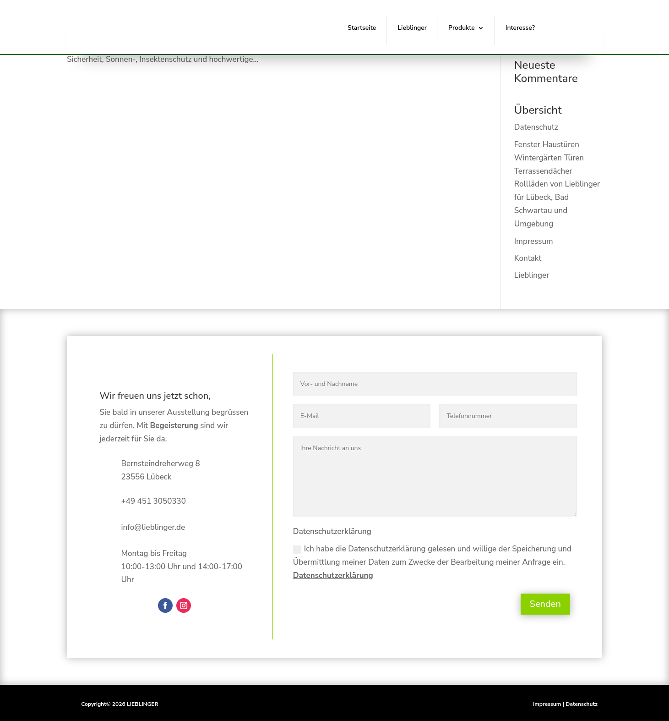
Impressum (533, 241)
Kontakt (527, 258)
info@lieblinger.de (153, 527)
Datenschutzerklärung (333, 575)
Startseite (362, 27)
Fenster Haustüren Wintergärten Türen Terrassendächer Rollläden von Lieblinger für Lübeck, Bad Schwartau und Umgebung (557, 184)
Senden (545, 604)
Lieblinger (412, 27)
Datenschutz (536, 127)
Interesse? (520, 27)
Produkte (461, 27)
